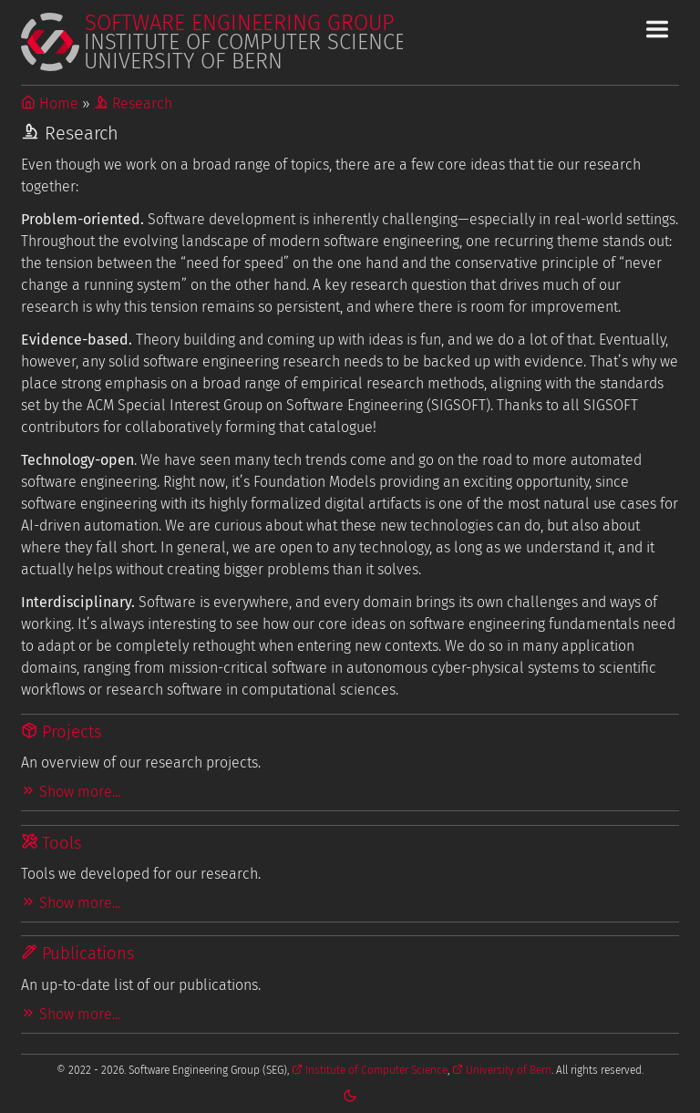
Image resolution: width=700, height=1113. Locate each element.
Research (133, 103)
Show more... (70, 791)
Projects (61, 732)
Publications (78, 953)
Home (49, 103)
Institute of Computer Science (370, 1070)
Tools (51, 843)
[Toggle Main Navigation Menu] (657, 29)
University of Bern (501, 1070)
